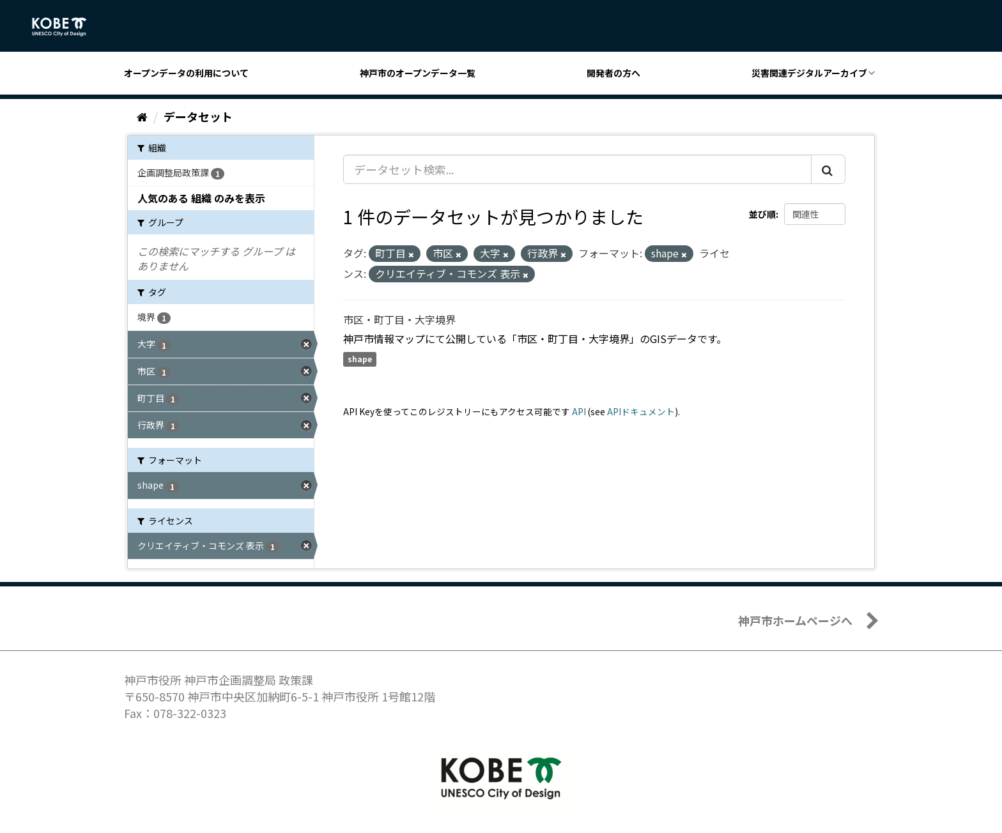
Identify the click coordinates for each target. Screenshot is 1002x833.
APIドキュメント (641, 411)
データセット (198, 116)
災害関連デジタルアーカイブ (809, 72)
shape (360, 359)
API (579, 411)
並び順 (762, 214)
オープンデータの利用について (186, 72)
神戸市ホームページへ (795, 620)
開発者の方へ (613, 72)
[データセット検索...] (577, 169)
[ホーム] (142, 116)
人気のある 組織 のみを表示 (201, 198)
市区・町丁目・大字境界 (399, 319)
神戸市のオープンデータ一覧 (417, 72)
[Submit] (828, 169)
